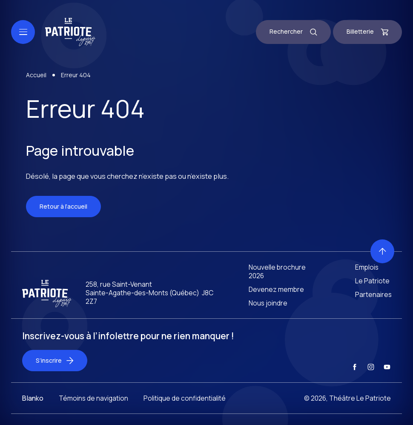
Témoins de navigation (93, 406)
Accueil (36, 76)
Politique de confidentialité (184, 406)
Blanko (32, 406)
